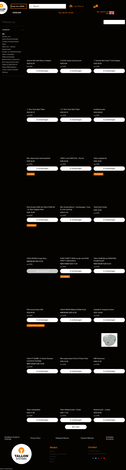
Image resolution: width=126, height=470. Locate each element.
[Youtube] (104, 458)
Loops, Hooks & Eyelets (10, 69)
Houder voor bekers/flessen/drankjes (10, 37)
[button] (95, 6)
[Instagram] (98, 458)
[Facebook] (96, 458)
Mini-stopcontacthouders (10, 62)
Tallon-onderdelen (8, 54)
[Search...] (47, 6)
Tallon (4, 44)
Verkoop (5, 72)
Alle (3, 34)
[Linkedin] (93, 458)
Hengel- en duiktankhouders (11, 52)
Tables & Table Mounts (9, 64)
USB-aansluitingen (8, 57)
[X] (101, 458)
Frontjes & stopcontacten (10, 41)
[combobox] (114, 22)
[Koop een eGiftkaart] (19, 6)
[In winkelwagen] (42, 71)
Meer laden (76, 427)
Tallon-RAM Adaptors (9, 67)
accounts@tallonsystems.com (98, 453)
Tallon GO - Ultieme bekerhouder (8, 48)
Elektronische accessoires (11, 59)
